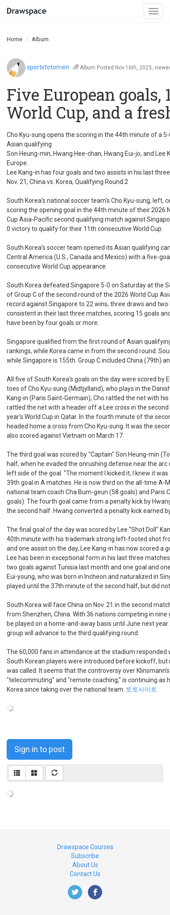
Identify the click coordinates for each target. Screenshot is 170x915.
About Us (85, 864)
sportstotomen (48, 67)
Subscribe (85, 855)
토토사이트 (141, 689)
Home (14, 39)
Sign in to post (39, 749)
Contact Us (85, 873)
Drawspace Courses (85, 847)
